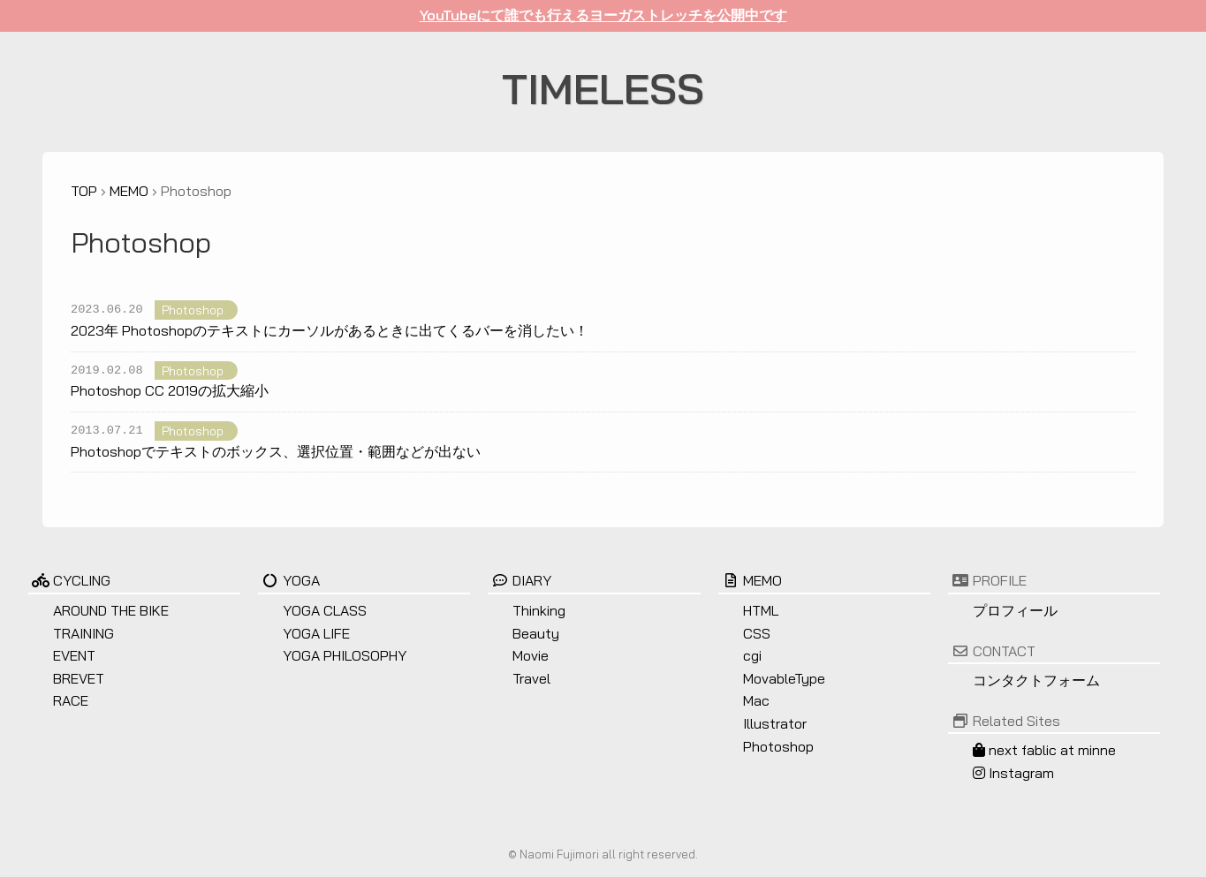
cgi (752, 655)
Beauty (535, 633)
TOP (84, 191)
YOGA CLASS (325, 610)
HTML (760, 610)
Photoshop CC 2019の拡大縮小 (170, 390)
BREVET (78, 678)
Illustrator (775, 723)
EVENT (74, 655)
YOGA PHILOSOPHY (344, 655)
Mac (756, 700)
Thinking (538, 610)
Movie (530, 655)
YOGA (289, 580)
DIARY (519, 580)
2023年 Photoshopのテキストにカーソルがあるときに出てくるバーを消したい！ (329, 330)
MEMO (129, 191)
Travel (531, 678)
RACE (70, 700)
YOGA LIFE (316, 633)
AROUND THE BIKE (111, 610)
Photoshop (193, 309)
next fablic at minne (1044, 750)
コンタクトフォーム (1036, 680)
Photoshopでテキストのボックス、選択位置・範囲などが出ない (276, 451)
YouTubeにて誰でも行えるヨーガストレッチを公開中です (603, 15)
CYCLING (69, 580)
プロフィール (1015, 610)
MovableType (784, 678)
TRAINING (83, 633)
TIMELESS (603, 88)
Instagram (1013, 773)
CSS (756, 633)
